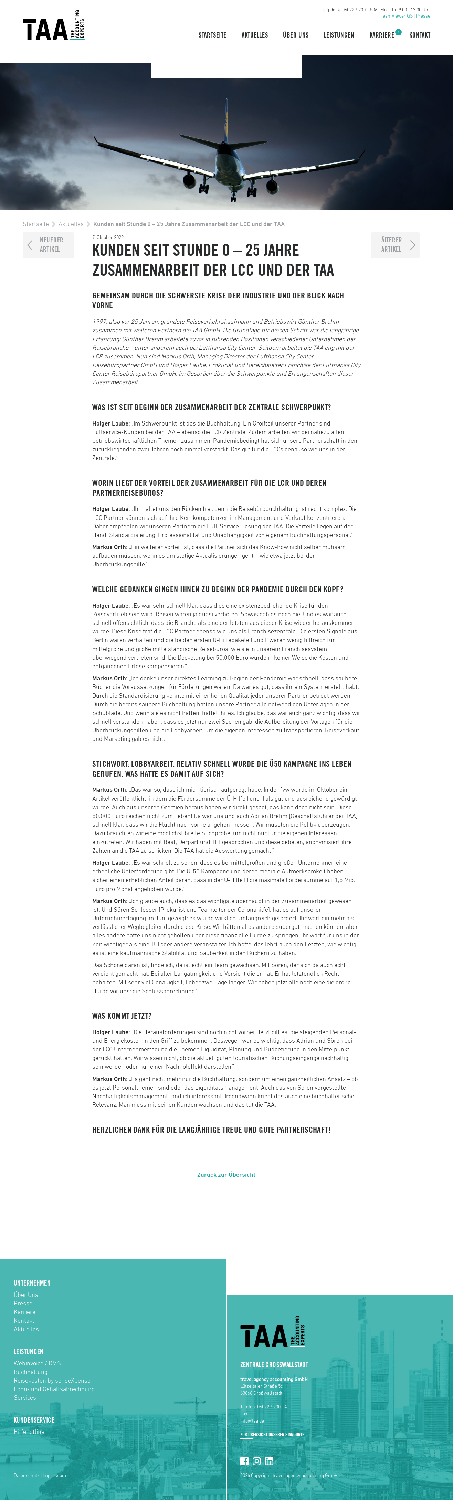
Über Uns (296, 35)
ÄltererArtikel (391, 245)
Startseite (212, 35)
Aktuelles (255, 35)
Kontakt (419, 35)
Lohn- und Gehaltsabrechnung (54, 1389)
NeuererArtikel (52, 245)
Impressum (54, 1475)
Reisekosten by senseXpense (52, 1381)
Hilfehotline (29, 1432)
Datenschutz (27, 1475)
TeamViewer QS (397, 16)
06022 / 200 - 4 (272, 1407)
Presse (423, 16)
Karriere (382, 35)
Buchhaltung (31, 1372)
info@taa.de (252, 1421)
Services (25, 1398)
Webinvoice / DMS (37, 1364)
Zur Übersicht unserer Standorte (272, 1434)
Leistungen (339, 35)
